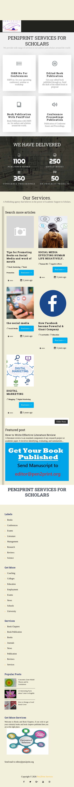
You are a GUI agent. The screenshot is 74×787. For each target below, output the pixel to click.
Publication (12, 654)
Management (12, 541)
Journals (10, 643)
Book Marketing (14, 267)
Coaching (11, 573)
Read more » (25, 273)
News (9, 600)
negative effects (56, 264)
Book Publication (14, 632)
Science (10, 558)
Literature (11, 536)
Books (10, 520)
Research (11, 547)
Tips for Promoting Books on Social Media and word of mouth (19, 257)
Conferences (12, 525)
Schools (10, 606)
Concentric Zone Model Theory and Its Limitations (26, 682)
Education (55, 335)
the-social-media (18, 323)
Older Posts (61, 422)
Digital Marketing (24, 399)
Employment (12, 589)
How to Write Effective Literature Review (30, 435)
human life (44, 264)
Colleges (10, 578)
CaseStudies (44, 335)
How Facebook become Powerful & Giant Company (51, 326)
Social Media (13, 328)
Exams (10, 531)
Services (10, 664)
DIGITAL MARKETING (15, 392)
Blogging (11, 399)
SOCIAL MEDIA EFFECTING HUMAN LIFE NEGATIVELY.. (51, 255)
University (11, 611)
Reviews (10, 552)
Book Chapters (13, 626)
